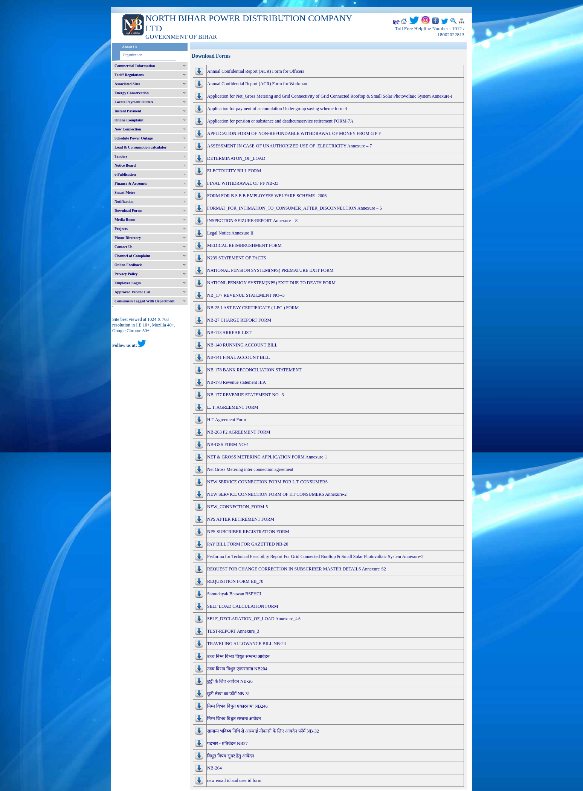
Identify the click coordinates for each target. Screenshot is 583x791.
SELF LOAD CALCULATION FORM (242, 606)
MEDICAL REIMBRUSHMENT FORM (244, 245)
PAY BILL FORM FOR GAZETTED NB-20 (247, 544)
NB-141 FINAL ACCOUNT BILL (238, 357)
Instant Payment (127, 111)
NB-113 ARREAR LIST (229, 332)
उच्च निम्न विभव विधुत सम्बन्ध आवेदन (238, 656)
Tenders (120, 156)
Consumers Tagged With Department (144, 301)
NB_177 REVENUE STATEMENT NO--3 (246, 295)
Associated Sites (127, 84)
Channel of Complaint (132, 256)
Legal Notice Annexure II (230, 233)
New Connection (127, 129)
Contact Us (123, 247)
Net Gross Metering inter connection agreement (250, 469)
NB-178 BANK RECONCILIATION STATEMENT (254, 370)
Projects (121, 229)
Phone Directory (127, 238)
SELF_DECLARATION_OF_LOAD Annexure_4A (254, 618)
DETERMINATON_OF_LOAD (236, 158)
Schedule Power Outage (133, 138)
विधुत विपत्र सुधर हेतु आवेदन (230, 756)
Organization (132, 55)
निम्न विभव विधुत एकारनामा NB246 (237, 706)
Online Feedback (128, 265)
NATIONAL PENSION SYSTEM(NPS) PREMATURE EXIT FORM (270, 270)
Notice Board (125, 165)
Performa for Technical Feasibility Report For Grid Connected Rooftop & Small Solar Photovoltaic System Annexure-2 (315, 556)
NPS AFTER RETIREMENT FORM (240, 519)
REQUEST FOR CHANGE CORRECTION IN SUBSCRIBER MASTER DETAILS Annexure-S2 (296, 569)
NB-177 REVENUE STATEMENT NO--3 (245, 394)
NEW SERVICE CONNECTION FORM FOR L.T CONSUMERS (267, 481)
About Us (129, 47)
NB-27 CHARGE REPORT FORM (239, 320)
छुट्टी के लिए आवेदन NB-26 (230, 681)
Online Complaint (128, 120)
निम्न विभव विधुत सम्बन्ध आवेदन (234, 718)
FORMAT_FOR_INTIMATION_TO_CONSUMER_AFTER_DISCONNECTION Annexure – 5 (294, 208)
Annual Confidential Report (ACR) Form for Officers (255, 71)
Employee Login (127, 283)
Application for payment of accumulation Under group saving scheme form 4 (277, 108)
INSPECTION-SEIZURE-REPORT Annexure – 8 (252, 220)
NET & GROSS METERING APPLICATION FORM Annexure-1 (267, 457)
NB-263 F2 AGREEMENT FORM (238, 432)
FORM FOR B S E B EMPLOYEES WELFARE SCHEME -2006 (267, 195)
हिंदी (396, 22)
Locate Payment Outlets (133, 102)
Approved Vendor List (132, 292)
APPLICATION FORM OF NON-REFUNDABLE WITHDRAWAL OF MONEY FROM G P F (294, 133)
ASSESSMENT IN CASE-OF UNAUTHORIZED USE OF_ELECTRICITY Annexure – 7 (289, 146)
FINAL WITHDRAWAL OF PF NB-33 (242, 183)
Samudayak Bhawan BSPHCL (235, 593)
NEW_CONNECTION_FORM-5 (237, 506)
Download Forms (128, 210)
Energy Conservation (131, 93)
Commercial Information (134, 66)
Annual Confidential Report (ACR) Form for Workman (257, 83)
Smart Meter (124, 192)
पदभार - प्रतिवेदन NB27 (227, 743)
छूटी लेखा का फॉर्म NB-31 (228, 693)
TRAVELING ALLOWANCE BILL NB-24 (246, 643)
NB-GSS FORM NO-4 (228, 444)
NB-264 (214, 768)
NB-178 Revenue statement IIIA (236, 382)
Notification (124, 201)
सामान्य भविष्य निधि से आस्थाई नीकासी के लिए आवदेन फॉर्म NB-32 (263, 731)
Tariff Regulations (129, 75)
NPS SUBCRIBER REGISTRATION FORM (248, 531)
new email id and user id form (234, 780)
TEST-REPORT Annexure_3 (233, 631)
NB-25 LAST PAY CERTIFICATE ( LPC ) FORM (253, 307)
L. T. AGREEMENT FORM (232, 407)
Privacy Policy (125, 274)
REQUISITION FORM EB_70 (235, 581)
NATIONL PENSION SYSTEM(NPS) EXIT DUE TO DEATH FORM (271, 282)
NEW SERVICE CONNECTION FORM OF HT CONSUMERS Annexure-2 (276, 494)
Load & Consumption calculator (140, 147)
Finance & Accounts (130, 183)
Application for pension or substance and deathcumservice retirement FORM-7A (280, 121)
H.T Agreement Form (226, 419)
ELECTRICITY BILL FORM (234, 170)
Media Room (124, 220)
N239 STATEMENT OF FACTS (236, 258)
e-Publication (125, 174)
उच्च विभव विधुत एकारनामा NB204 (237, 668)
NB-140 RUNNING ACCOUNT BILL (242, 345)
